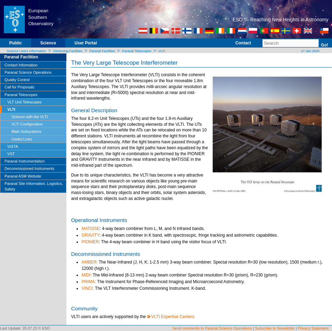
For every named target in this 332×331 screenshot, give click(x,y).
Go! (324, 45)
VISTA (12, 146)
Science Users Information (26, 51)
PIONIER (90, 241)
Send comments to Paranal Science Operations (212, 328)
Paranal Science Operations (28, 72)
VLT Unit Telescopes (24, 102)
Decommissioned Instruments (29, 168)
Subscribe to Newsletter (275, 328)
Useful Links (22, 139)
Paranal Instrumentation (25, 161)
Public (15, 43)
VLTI (161, 51)
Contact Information (21, 65)
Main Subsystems (26, 131)
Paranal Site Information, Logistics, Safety (34, 186)
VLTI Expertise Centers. (173, 316)
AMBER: (89, 262)
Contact (243, 43)
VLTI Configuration (27, 124)
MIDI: (86, 275)
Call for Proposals (19, 87)
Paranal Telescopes (136, 51)
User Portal (85, 43)
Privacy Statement (313, 328)
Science (48, 43)
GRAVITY (90, 235)
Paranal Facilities (102, 51)
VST (11, 154)
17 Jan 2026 (309, 51)
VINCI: (87, 288)
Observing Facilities (67, 51)
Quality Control (17, 80)
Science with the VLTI (30, 117)
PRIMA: (88, 281)
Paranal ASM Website (23, 176)
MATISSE (90, 228)
